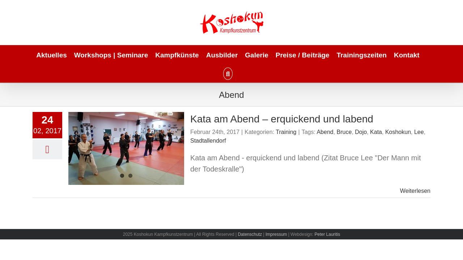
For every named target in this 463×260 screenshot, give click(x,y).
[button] (231, 73)
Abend (325, 132)
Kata (376, 132)
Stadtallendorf (208, 141)
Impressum (276, 234)
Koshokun (398, 132)
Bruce (344, 132)
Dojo (361, 132)
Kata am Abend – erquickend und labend (281, 119)
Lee (419, 132)
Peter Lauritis (327, 234)
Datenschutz (250, 234)
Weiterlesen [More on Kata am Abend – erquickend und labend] (415, 191)
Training (286, 132)
